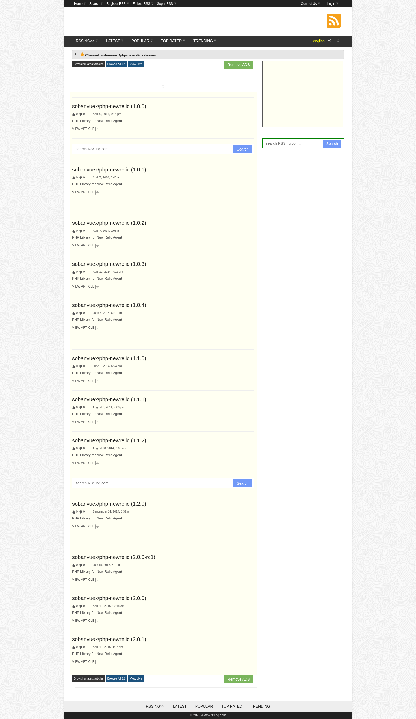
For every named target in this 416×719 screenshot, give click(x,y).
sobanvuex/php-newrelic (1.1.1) (109, 399)
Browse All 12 (116, 63)
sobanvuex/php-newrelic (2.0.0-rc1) (113, 557)
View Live (136, 63)
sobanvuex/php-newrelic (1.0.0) (109, 106)
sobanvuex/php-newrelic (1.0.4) (109, 305)
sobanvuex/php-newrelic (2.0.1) (109, 639)
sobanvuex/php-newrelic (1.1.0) (109, 358)
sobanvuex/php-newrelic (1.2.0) (109, 504)
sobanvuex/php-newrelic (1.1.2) (109, 440)
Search (242, 149)
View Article (85, 129)
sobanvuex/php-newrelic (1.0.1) (109, 170)
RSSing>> (155, 706)
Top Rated (231, 706)
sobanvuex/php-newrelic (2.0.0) (109, 598)
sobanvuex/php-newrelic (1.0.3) (109, 264)
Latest (180, 706)
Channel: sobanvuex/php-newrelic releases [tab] (118, 54)
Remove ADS (239, 65)
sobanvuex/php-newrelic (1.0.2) (109, 223)
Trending (260, 706)
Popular (204, 706)
